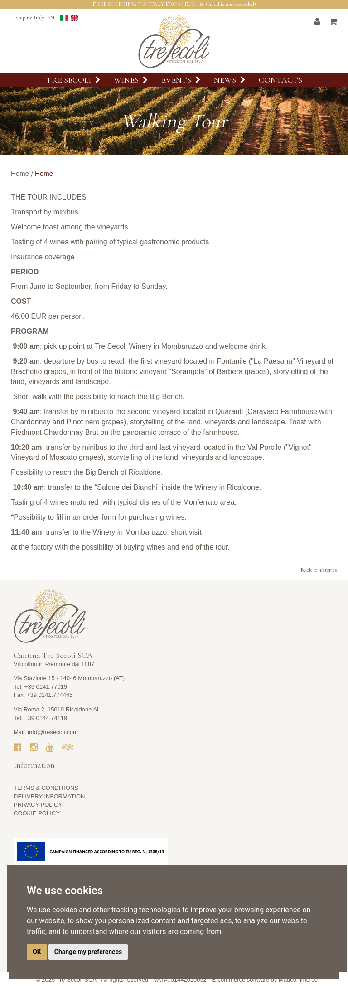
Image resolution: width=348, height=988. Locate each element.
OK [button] (37, 951)
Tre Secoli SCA (77, 979)
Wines (131, 80)
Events (180, 80)
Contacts (280, 80)
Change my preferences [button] (88, 951)
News (229, 80)
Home (20, 173)
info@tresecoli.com (53, 732)
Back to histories (318, 570)
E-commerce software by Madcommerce (265, 979)
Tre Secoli (73, 80)
